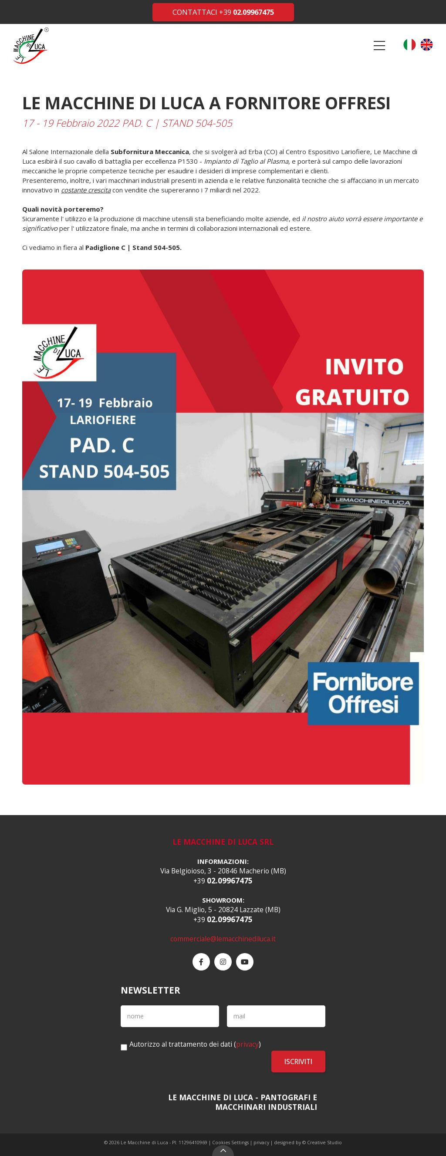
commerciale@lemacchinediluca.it (223, 939)
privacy (247, 1044)
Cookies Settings (230, 1142)
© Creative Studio (322, 1142)
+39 (246, 12)
